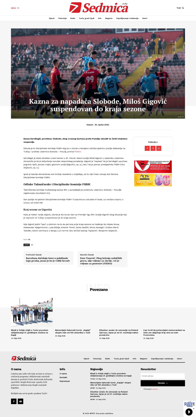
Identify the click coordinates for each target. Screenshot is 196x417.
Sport (98, 93)
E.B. (29, 239)
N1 (32, 245)
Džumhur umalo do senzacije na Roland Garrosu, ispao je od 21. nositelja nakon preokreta (118, 332)
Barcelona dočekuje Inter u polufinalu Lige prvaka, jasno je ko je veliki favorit (48, 259)
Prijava (163, 383)
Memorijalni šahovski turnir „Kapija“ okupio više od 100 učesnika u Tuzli (72, 331)
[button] (180, 8)
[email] (163, 376)
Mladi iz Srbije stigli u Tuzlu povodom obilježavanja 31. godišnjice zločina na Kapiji (29, 332)
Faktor (78, 151)
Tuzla (92, 379)
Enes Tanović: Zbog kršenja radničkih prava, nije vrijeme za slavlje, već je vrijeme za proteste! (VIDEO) (101, 261)
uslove (155, 389)
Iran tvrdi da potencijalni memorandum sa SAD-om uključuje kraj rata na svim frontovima (164, 332)
